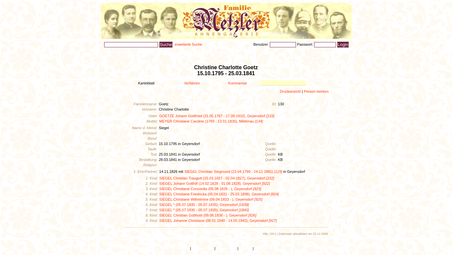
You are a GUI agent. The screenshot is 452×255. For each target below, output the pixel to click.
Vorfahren (192, 83)
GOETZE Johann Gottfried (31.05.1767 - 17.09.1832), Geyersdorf (216, 116)
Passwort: (305, 44)
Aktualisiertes (175, 52)
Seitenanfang (203, 248)
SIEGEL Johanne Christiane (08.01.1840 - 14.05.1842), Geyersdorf (218, 221)
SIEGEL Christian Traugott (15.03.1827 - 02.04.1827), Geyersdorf (216, 178)
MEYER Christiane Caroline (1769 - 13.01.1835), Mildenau (211, 121)
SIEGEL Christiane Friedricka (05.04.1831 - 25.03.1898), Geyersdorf (219, 194)
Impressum (263, 248)
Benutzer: (261, 44)
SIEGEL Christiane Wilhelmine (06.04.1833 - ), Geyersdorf (211, 199)
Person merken (316, 91)
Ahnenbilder (146, 52)
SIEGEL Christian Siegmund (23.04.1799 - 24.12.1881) (233, 172)
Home (184, 248)
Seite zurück (226, 248)
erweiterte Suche (188, 44)
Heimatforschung (208, 52)
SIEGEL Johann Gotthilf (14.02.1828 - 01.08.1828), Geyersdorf (214, 183)
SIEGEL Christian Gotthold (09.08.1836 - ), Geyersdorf (208, 215)
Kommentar (237, 83)
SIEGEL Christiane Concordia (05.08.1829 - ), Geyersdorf (210, 189)
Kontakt (245, 248)
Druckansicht (290, 91)
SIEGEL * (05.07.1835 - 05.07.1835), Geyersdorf (204, 205)
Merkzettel (324, 52)
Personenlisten (117, 52)
